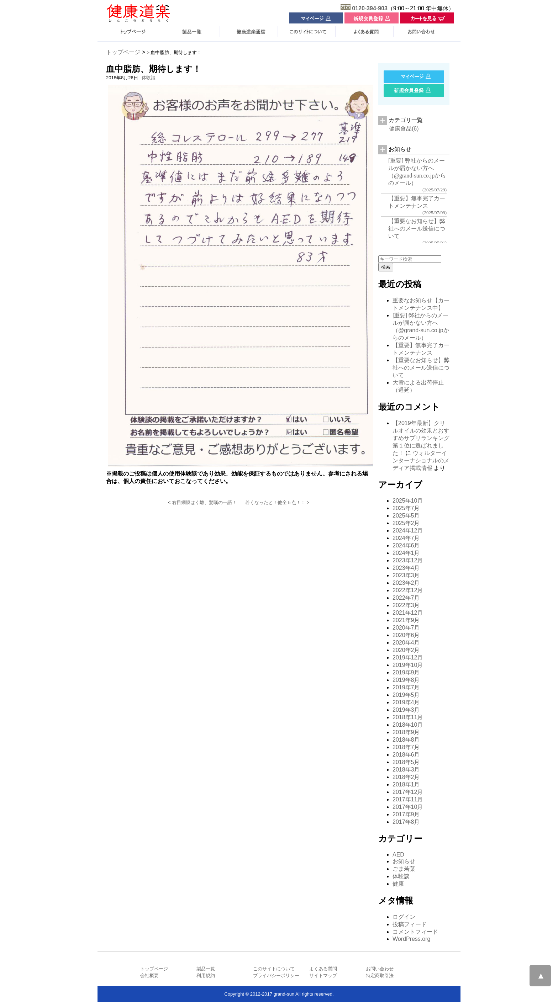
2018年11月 (408, 717)
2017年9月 (406, 814)
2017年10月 (408, 807)
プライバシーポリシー (276, 975)
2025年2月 (406, 523)
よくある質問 (323, 968)
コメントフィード (415, 932)
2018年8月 (406, 740)
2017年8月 (406, 822)
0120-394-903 (370, 8)
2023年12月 (408, 560)
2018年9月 (406, 732)
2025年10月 (408, 501)
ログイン (404, 917)
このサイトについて (274, 968)
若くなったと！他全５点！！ (275, 502)
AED (398, 855)
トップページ (123, 52)
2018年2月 (406, 777)
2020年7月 (406, 628)
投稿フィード (410, 924)
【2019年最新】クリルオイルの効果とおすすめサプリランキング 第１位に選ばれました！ (421, 438)
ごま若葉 (404, 869)
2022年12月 (408, 590)
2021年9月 (406, 620)
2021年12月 (408, 613)
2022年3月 (406, 605)
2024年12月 (408, 530)
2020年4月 (406, 643)
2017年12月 (408, 792)
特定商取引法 (380, 975)
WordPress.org (411, 939)
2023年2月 (406, 583)
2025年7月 (406, 508)
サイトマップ (323, 975)
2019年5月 (406, 695)
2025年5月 (406, 516)
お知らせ (404, 861)
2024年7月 (406, 538)
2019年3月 (406, 710)
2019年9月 (406, 672)
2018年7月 (406, 747)
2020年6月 (406, 635)
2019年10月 (408, 665)
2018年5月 (406, 762)
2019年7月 (406, 687)
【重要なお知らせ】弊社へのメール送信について (421, 367)
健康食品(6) (404, 129)
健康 (398, 884)
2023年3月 (406, 575)
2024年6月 (406, 545)
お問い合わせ (380, 968)
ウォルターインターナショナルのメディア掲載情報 (421, 460)
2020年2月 (406, 650)
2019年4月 (406, 702)
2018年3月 (406, 770)
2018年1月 (406, 784)
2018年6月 (406, 755)
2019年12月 (408, 657)
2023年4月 (406, 568)
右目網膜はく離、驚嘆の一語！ (204, 502)
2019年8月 (406, 680)
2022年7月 (406, 598)
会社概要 (149, 975)
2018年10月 (408, 725)
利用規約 (205, 975)
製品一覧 (205, 968)
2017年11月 (408, 799)
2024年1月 (406, 553)
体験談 (149, 77)
